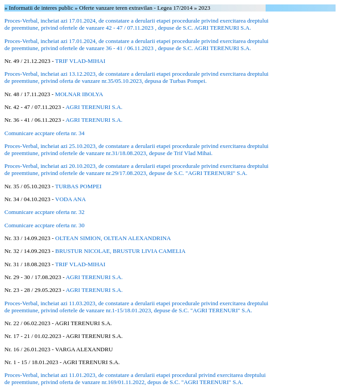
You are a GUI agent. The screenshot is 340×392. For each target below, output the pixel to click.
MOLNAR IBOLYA (79, 94)
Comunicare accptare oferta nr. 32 (44, 212)
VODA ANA (70, 199)
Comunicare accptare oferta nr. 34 (44, 133)
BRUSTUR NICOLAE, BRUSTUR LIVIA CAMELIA (120, 251)
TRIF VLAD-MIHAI (80, 61)
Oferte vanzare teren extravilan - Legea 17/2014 (136, 7)
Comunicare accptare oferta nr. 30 (44, 225)
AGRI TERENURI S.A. (94, 107)
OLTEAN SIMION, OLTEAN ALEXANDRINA (113, 238)
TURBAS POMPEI (78, 186)
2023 (204, 7)
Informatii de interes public (42, 7)
